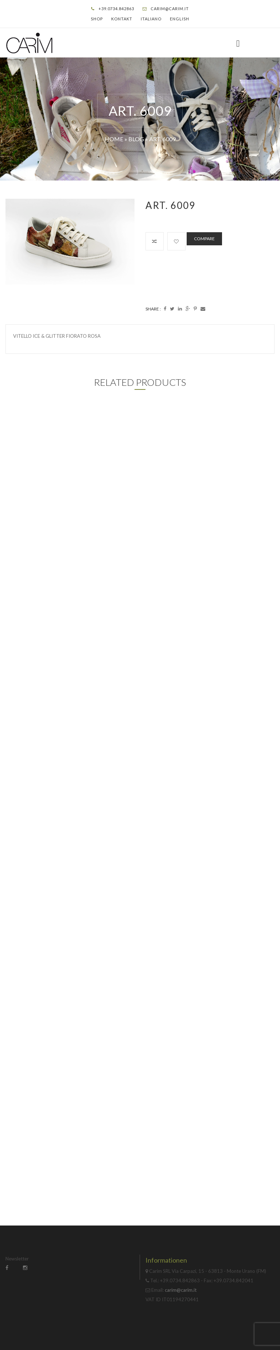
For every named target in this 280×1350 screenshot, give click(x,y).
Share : (153, 309)
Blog (136, 138)
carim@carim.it (170, 8)
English (179, 18)
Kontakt (121, 18)
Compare (204, 238)
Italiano (151, 18)
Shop (97, 18)
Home (114, 138)
